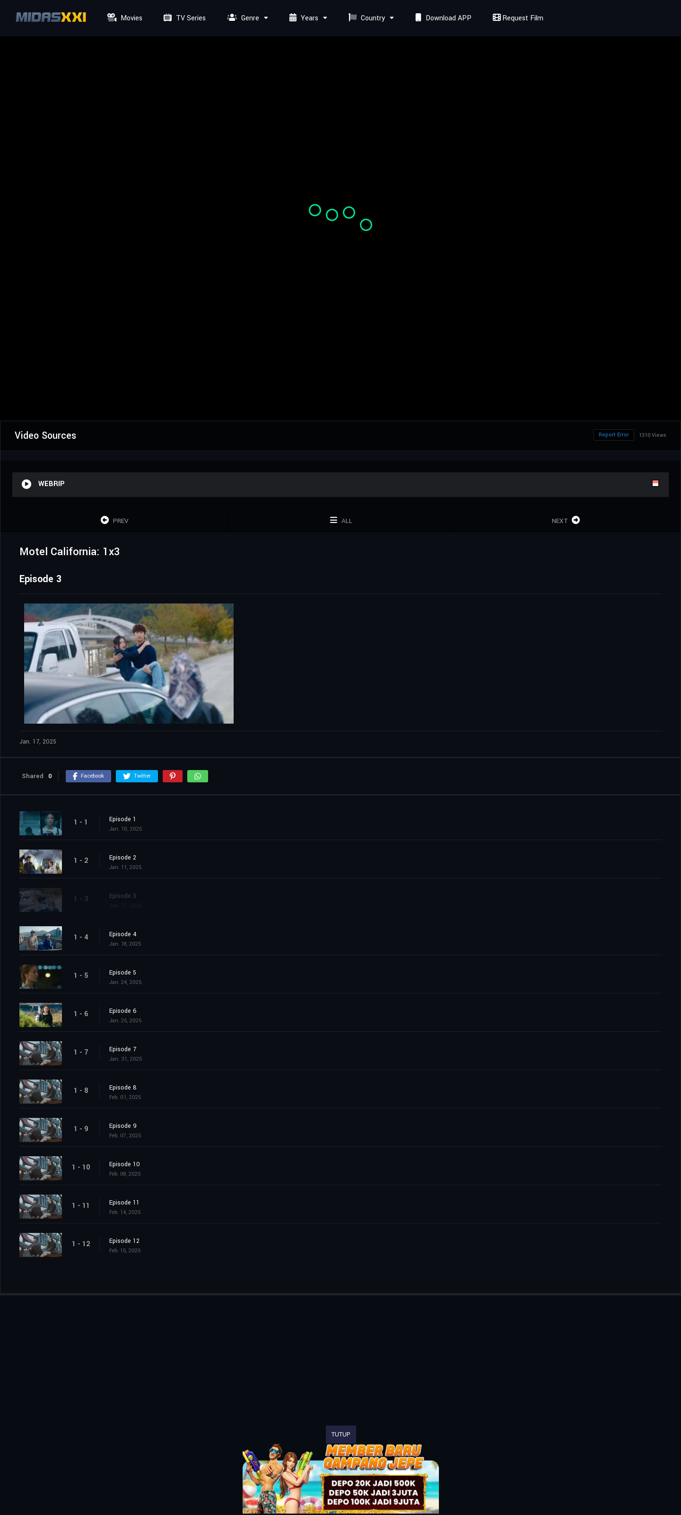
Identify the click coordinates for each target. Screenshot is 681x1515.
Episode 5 (122, 972)
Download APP (442, 18)
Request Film (516, 18)
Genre (242, 18)
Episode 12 (124, 1241)
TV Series (183, 18)
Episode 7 (122, 1049)
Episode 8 (123, 1087)
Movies (123, 18)
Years (302, 18)
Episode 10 (124, 1164)
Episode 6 (123, 1011)
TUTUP (341, 1434)
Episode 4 (123, 934)
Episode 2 (122, 857)
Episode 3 (122, 896)
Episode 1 (122, 819)
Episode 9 (123, 1126)
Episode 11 (124, 1202)
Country (365, 18)
